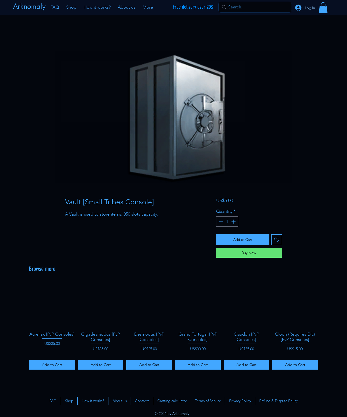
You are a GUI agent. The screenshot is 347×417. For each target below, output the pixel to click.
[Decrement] (220, 221)
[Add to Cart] (52, 365)
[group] (173, 326)
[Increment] (234, 221)
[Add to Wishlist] (276, 239)
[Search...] (254, 7)
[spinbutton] (227, 221)
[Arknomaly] (30, 6)
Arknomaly (180, 413)
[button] (323, 7)
